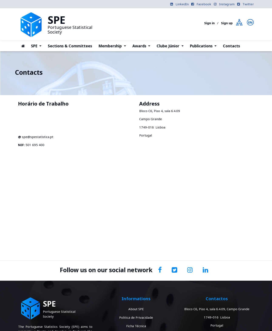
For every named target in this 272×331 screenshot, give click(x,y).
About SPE (136, 309)
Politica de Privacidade (136, 317)
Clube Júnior (172, 45)
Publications (205, 45)
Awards (142, 45)
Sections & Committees (70, 45)
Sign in (209, 23)
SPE (38, 45)
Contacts (231, 45)
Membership (113, 45)
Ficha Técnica (136, 326)
